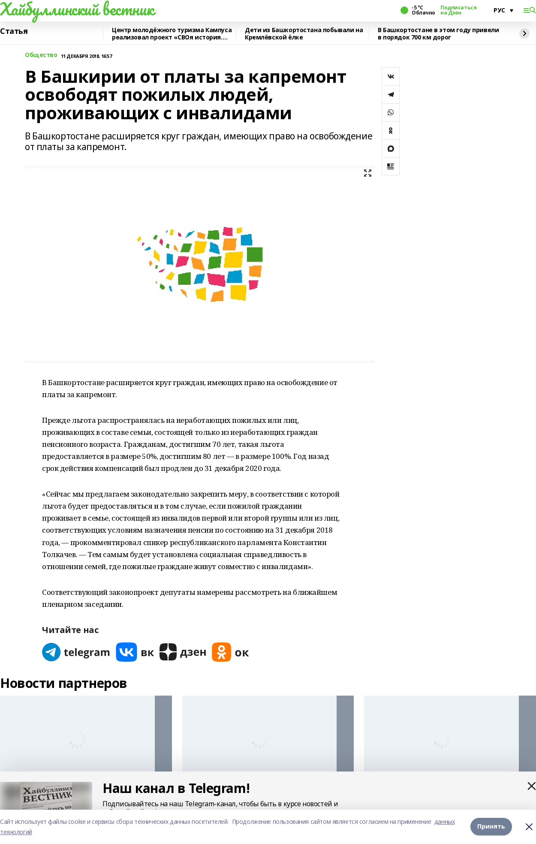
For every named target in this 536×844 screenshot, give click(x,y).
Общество (41, 55)
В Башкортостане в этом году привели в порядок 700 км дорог (438, 34)
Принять (491, 827)
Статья (13, 31)
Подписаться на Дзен (458, 10)
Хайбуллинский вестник (77, 9)
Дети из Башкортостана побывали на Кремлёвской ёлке (304, 34)
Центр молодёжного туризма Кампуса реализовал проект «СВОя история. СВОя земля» (172, 34)
